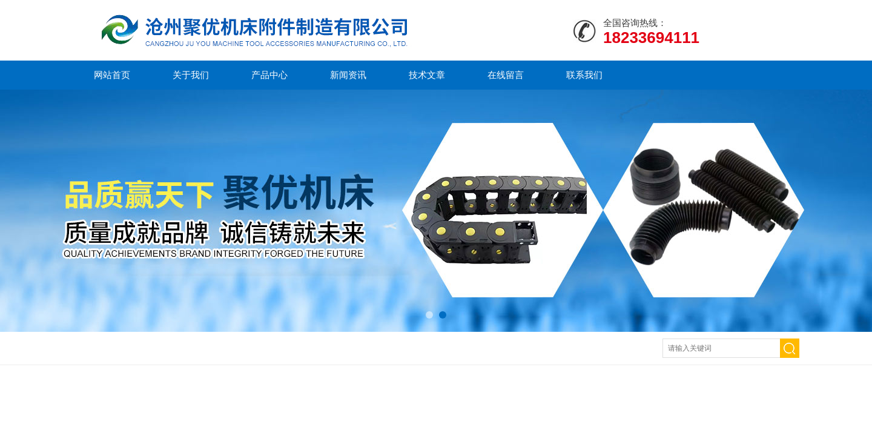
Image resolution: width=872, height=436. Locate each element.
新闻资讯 (348, 75)
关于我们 (191, 75)
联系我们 (584, 75)
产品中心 (269, 75)
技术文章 (427, 75)
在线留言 (505, 75)
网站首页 (112, 75)
